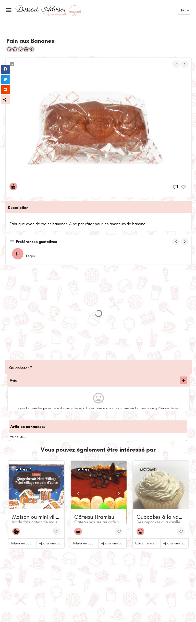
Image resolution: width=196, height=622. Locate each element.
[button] (5, 99)
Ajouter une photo (52, 543)
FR (183, 10)
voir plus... (18, 437)
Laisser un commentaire (27, 543)
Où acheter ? (20, 368)
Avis (13, 380)
